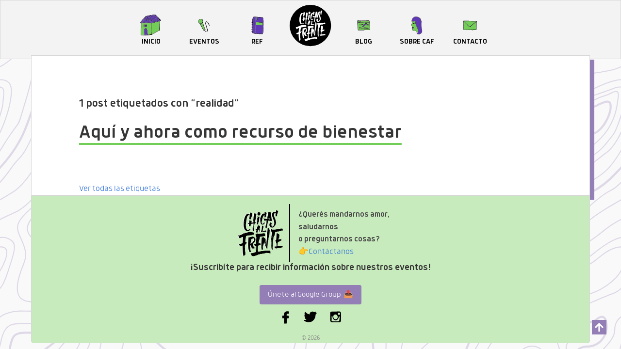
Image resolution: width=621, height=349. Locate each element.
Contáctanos (326, 252)
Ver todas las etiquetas (119, 189)
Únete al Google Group (310, 295)
